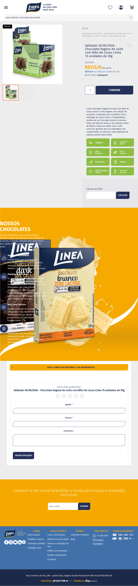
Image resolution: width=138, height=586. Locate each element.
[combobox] (69, 17)
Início (85, 28)
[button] (56, 54)
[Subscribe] (84, 506)
